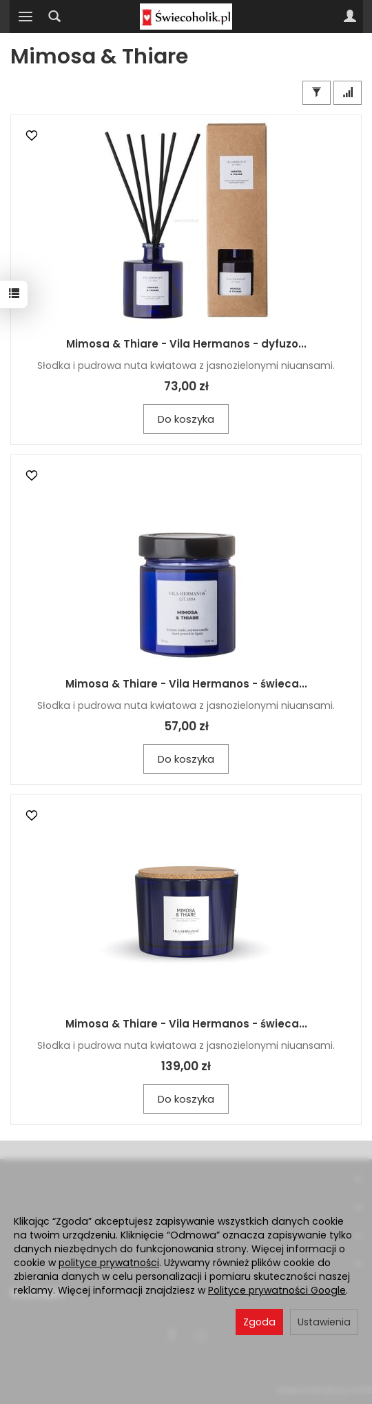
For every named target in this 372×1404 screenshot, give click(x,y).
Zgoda (259, 1322)
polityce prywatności (109, 1263)
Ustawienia (324, 1322)
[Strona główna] (186, 16)
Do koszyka (186, 419)
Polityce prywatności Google (277, 1290)
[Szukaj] (54, 16)
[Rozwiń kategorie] (25, 16)
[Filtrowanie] (316, 93)
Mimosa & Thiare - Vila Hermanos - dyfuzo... (186, 344)
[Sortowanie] (347, 93)
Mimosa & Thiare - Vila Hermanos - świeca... (186, 683)
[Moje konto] (350, 16)
